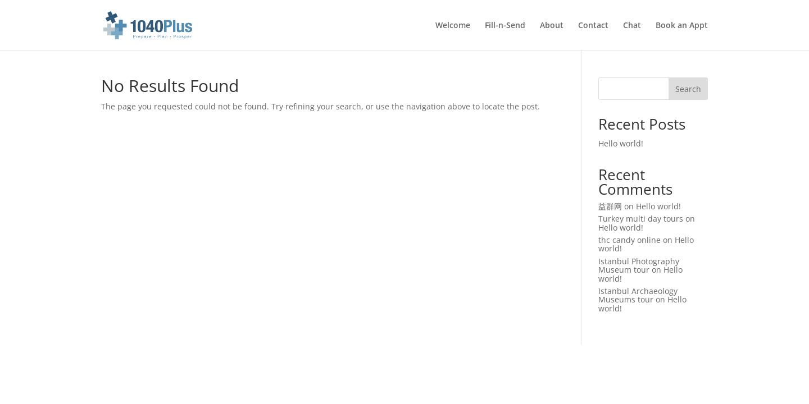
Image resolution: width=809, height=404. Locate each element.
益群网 (610, 206)
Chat (632, 25)
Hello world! (620, 143)
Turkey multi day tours (640, 218)
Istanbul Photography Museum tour (638, 265)
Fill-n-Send (505, 25)
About (551, 25)
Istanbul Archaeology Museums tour (638, 295)
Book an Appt (682, 25)
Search (688, 89)
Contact (593, 25)
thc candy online (629, 240)
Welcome (452, 25)
